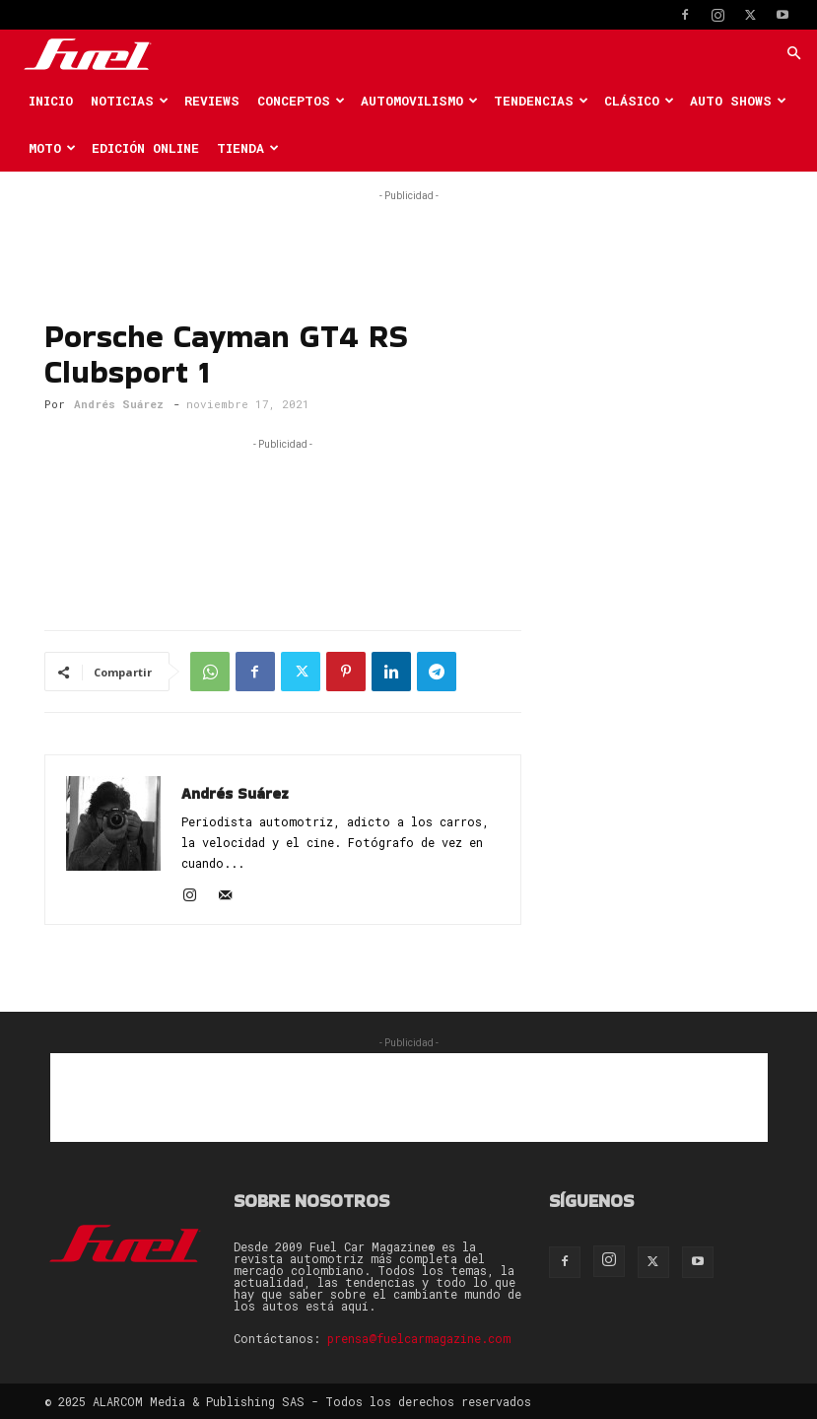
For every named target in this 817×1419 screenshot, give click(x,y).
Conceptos (301, 100)
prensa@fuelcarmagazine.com (419, 1338)
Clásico (639, 100)
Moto (52, 148)
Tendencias (541, 100)
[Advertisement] (409, 235)
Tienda (248, 148)
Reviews (211, 100)
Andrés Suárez (119, 403)
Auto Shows (738, 100)
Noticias (130, 100)
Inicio (51, 100)
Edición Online (145, 148)
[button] (793, 53)
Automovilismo (419, 100)
